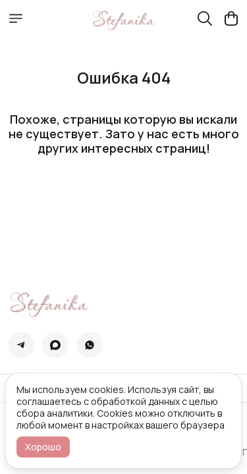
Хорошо (43, 446)
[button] (21, 345)
